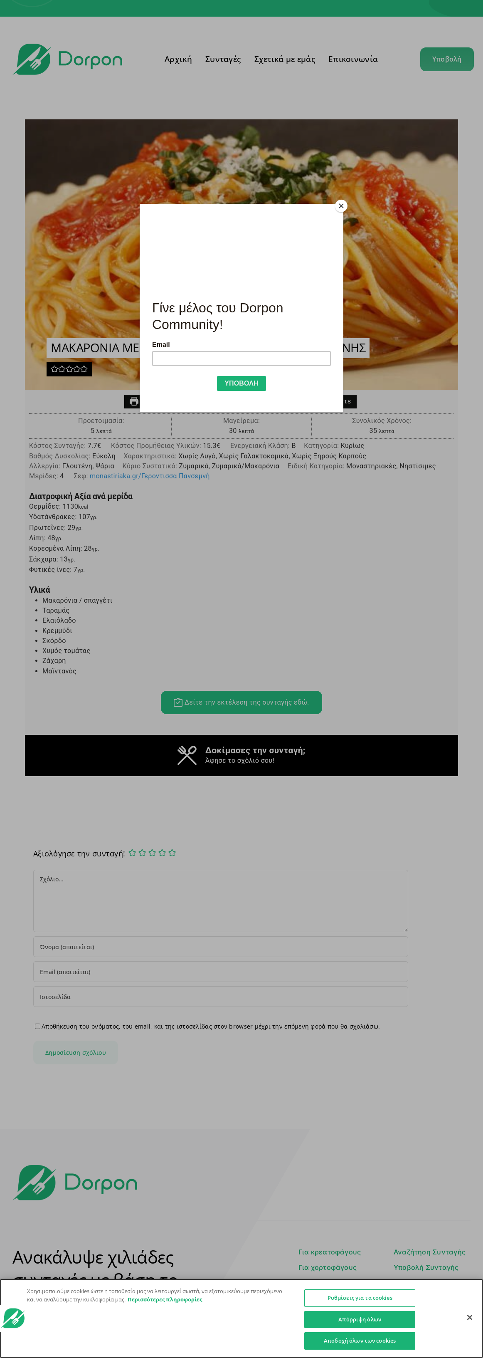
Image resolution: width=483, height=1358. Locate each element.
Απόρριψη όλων (359, 1319)
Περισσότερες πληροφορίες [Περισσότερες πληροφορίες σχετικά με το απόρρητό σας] (165, 1299)
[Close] (341, 206)
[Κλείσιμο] (470, 1318)
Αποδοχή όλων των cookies (360, 1340)
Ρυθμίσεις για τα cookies (360, 1297)
